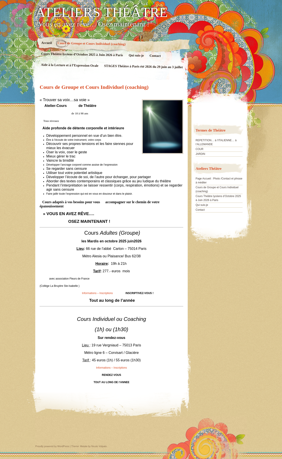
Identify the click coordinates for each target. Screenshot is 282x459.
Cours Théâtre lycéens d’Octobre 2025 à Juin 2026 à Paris (82, 54)
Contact (155, 56)
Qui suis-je (136, 55)
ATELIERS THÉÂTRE (101, 12)
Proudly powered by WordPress (52, 446)
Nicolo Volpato (99, 446)
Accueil (46, 43)
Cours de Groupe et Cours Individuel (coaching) (92, 43)
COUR (199, 149)
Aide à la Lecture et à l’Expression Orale (69, 65)
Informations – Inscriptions (97, 293)
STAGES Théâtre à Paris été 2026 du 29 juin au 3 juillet (143, 66)
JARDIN (200, 153)
